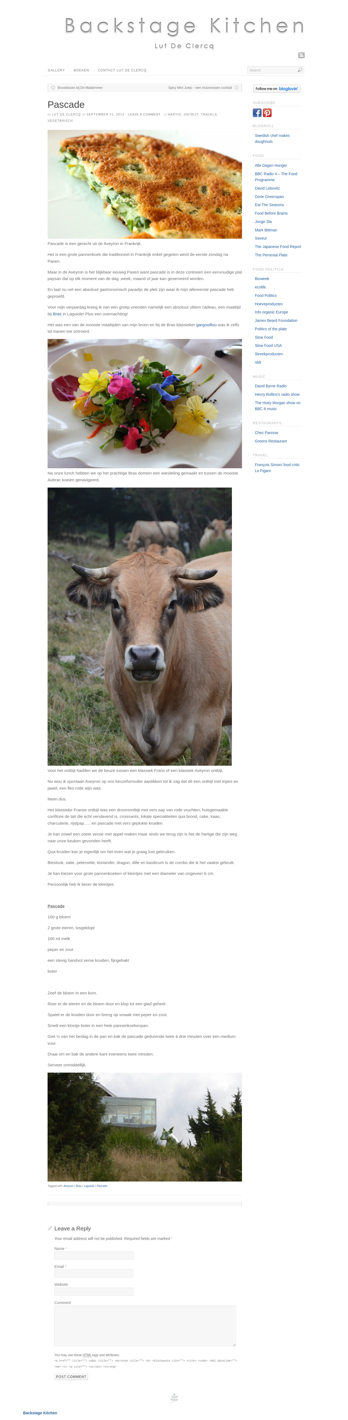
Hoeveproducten (269, 304)
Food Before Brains (271, 213)
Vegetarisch (60, 120)
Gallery (56, 70)
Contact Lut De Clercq (122, 70)
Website (61, 1284)
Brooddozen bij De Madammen (80, 88)
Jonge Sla (263, 221)
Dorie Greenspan (269, 196)
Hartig (174, 114)
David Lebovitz (267, 188)
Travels (209, 114)
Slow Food (264, 337)
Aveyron (69, 1186)
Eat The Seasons (269, 205)
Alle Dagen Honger (271, 165)
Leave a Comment (144, 114)
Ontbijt (191, 114)
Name (60, 1248)
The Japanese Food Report (278, 246)
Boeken (81, 70)
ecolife (260, 287)
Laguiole (89, 1186)
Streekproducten (269, 354)
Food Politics (265, 295)
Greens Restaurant (271, 441)
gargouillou (206, 324)
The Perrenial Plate (271, 255)
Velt (258, 362)
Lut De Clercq (66, 114)
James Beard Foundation (276, 320)
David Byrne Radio (271, 386)
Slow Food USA (268, 345)
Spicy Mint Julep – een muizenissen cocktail (200, 88)
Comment (62, 1302)
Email (60, 1266)
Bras (58, 314)
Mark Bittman (266, 230)
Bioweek (262, 279)
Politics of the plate (271, 329)
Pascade (102, 1186)
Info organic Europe (271, 312)
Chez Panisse (266, 433)
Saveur (261, 238)
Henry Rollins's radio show (277, 394)
